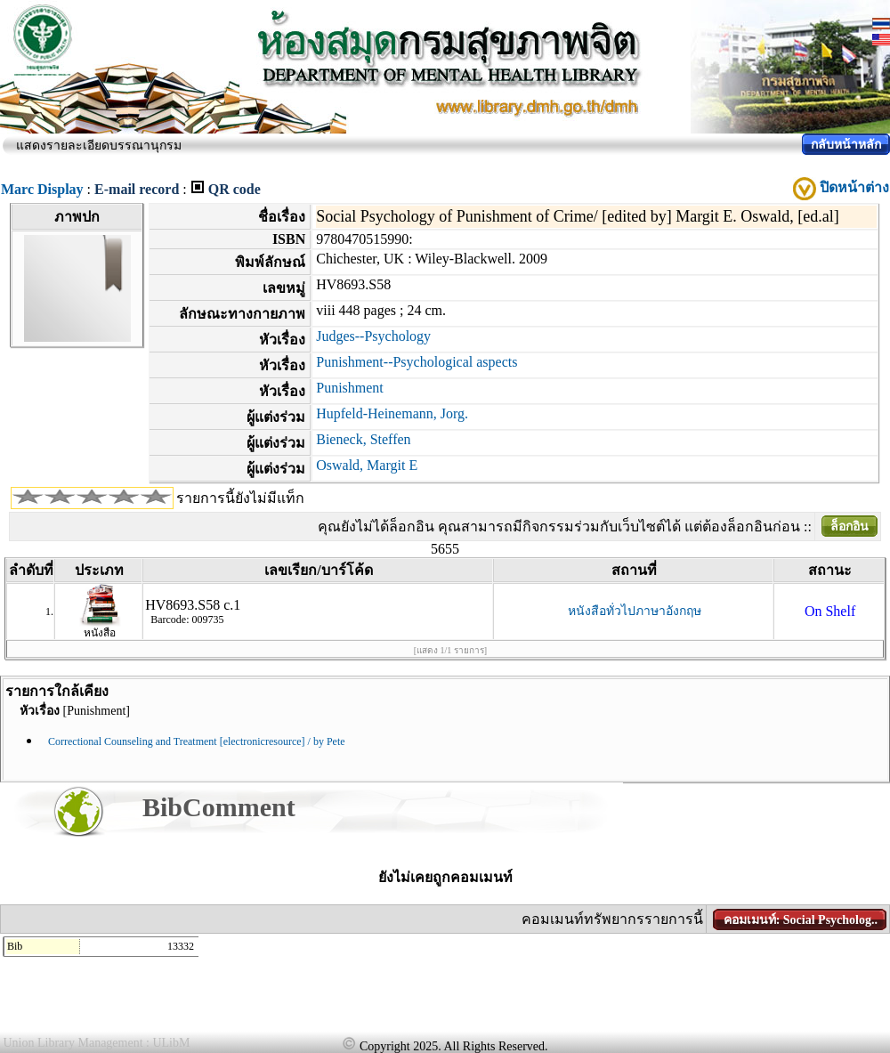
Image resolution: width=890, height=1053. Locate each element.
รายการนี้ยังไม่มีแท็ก (240, 498)
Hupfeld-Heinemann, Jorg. (392, 413)
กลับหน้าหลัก (846, 144)
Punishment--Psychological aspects (416, 361)
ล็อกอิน (849, 526)
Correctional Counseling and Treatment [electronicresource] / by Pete (196, 741)
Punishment (350, 387)
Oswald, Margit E (366, 465)
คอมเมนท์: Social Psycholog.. (801, 920)
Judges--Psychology (373, 336)
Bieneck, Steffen (363, 439)
